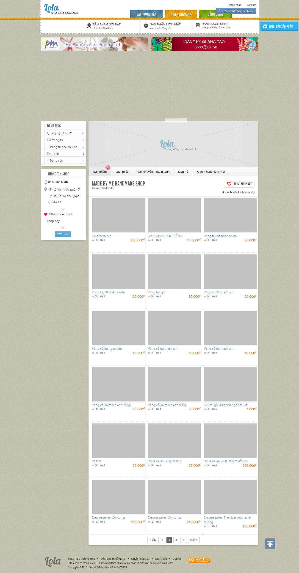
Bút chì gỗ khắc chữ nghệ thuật (225, 405)
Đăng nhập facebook (236, 11)
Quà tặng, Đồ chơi (59, 133)
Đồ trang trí (55, 140)
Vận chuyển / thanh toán (153, 171)
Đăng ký (251, 4)
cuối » (193, 539)
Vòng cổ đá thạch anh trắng (167, 405)
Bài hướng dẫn (146, 13)
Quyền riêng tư (140, 558)
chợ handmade (181, 14)
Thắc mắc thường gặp (81, 558)
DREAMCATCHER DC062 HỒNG (225, 461)
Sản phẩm (101, 170)
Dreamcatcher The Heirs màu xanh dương (227, 519)
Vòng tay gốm (157, 292)
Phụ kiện (53, 153)
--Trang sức (55, 160)
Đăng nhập (235, 4)
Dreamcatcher (101, 236)
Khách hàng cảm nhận (212, 171)
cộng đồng (215, 13)
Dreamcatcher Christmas (108, 517)
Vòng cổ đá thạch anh (219, 292)
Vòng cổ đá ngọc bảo (107, 348)
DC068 (96, 461)
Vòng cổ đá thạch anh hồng (111, 405)
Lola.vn (53, 562)
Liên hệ (183, 171)
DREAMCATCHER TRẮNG (165, 236)
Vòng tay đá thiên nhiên (220, 236)
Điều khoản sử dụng (112, 558)
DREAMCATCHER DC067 (164, 461)
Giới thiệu (122, 171)
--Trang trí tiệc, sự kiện (62, 147)
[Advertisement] (149, 86)
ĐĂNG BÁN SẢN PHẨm (281, 26)
